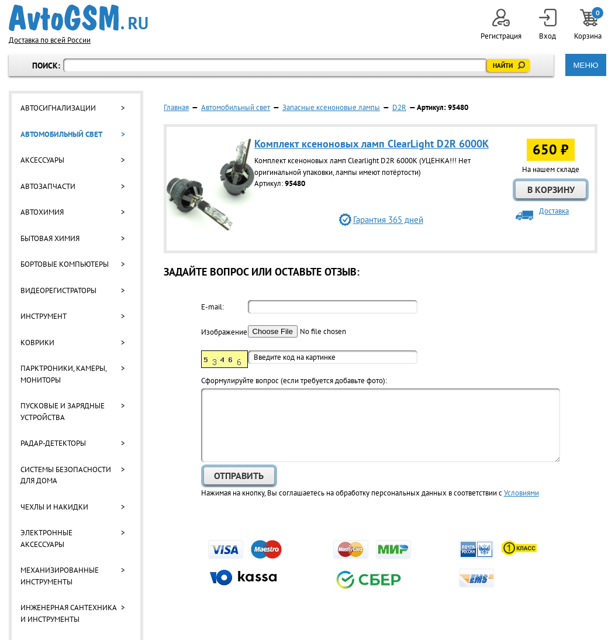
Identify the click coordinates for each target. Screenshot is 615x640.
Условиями (521, 493)
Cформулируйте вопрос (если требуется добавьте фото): (294, 381)
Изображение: (224, 332)
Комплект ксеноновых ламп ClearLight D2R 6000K (371, 143)
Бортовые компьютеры (64, 264)
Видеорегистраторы (58, 290)
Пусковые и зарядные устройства (62, 411)
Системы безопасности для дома (65, 475)
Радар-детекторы (53, 443)
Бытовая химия (50, 238)
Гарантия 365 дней (388, 219)
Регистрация (501, 25)
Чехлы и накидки (54, 507)
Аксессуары (42, 160)
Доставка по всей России (50, 40)
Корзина (588, 25)
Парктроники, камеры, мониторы (63, 374)
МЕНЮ (585, 65)
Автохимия (42, 212)
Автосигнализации (58, 108)
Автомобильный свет (61, 134)
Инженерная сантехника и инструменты (68, 613)
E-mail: (212, 307)
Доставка (554, 211)
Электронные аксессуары (46, 538)
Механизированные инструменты (59, 576)
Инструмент (43, 316)
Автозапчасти (47, 186)
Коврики (37, 342)
